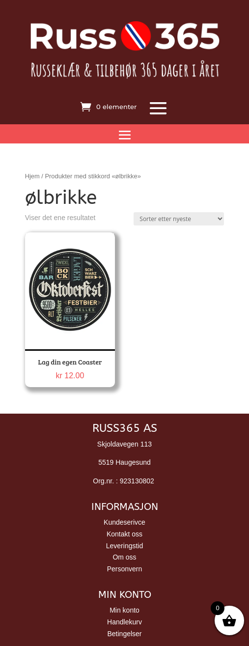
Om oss (124, 557)
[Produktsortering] (179, 218)
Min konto (124, 610)
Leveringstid (124, 546)
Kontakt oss (124, 534)
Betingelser (124, 634)
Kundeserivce (124, 522)
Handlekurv (124, 622)
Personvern (124, 569)
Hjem (32, 176)
